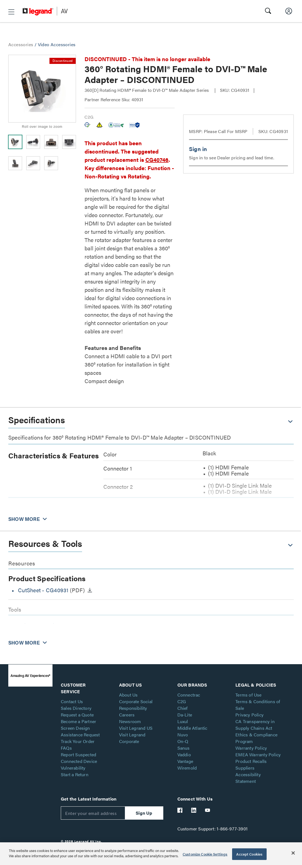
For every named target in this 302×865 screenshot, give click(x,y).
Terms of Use (248, 695)
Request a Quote (77, 714)
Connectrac (188, 695)
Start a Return (74, 774)
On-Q (182, 741)
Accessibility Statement (248, 777)
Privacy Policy (249, 714)
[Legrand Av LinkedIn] (194, 810)
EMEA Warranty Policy (258, 754)
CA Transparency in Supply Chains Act (255, 724)
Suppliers (244, 768)
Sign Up (144, 813)
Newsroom (130, 721)
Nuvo (182, 734)
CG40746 (157, 159)
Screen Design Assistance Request (80, 731)
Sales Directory (76, 708)
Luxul (182, 721)
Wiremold (187, 768)
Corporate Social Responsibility (136, 704)
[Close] (293, 853)
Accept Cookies (249, 854)
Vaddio (184, 754)
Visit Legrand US (136, 728)
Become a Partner (78, 721)
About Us (128, 695)
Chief (182, 708)
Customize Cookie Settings (205, 854)
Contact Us (72, 701)
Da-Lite (184, 714)
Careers (127, 714)
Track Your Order (77, 741)
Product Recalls (251, 761)
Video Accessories (57, 44)
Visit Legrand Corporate (132, 737)
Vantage (185, 761)
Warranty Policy (251, 748)
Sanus (183, 748)
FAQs (66, 748)
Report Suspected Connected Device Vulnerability (79, 761)
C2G (181, 701)
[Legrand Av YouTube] (208, 810)
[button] (11, 11)
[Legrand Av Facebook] (180, 810)
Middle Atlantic (192, 728)
